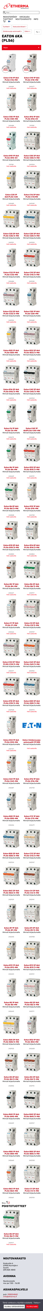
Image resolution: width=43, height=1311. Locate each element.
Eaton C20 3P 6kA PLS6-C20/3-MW (32, 235)
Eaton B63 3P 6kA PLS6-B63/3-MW (11, 892)
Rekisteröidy (10, 17)
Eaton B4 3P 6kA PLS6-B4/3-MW (31, 1078)
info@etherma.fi (10, 1296)
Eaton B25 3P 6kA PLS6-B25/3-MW (11, 1041)
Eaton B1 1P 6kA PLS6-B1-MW (11, 929)
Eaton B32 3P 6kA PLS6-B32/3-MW (32, 351)
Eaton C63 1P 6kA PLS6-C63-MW (11, 780)
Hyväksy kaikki (32, 1306)
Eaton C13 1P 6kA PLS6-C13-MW (31, 817)
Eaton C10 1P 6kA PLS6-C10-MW (31, 79)
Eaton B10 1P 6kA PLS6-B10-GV (11, 157)
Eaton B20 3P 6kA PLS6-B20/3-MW (11, 854)
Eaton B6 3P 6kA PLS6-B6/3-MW (31, 585)
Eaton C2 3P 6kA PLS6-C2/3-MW (31, 624)
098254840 (13, 1294)
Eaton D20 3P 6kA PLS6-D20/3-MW (32, 702)
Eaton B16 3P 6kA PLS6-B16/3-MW (11, 390)
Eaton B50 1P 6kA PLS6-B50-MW (11, 1152)
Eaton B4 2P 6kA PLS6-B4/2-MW (11, 1078)
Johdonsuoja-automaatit (12, 31)
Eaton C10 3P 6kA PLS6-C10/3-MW (32, 273)
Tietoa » (36, 1303)
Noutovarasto (23, 19)
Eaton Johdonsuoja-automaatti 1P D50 (32, 741)
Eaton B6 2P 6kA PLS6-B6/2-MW (11, 507)
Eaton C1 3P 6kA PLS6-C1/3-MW (32, 1190)
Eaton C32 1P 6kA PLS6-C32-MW (11, 273)
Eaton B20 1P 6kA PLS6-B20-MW (11, 817)
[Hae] (21, 12)
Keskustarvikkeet (19, 27)
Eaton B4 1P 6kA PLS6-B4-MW (11, 585)
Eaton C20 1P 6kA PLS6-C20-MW (32, 312)
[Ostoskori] (4, 21)
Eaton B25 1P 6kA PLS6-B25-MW (11, 351)
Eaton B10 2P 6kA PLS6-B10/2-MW (11, 546)
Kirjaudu (25, 17)
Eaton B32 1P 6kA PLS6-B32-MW (32, 1041)
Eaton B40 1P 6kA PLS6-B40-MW (11, 1115)
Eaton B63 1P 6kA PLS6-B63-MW (11, 1190)
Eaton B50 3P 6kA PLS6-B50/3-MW (32, 1152)
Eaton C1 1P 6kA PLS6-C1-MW (11, 624)
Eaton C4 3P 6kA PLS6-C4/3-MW (31, 892)
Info (36, 19)
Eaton (27, 31)
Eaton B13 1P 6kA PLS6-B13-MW (11, 966)
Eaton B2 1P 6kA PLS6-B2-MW (11, 1003)
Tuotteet (8, 19)
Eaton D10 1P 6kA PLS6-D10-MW (31, 507)
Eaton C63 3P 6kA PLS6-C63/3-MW (32, 663)
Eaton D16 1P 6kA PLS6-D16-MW (31, 780)
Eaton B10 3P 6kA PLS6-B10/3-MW (32, 468)
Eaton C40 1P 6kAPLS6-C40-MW (31, 429)
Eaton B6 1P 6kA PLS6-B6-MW (11, 468)
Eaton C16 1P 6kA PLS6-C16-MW (11, 79)
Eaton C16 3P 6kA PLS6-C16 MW (32, 196)
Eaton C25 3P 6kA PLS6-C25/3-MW (11, 235)
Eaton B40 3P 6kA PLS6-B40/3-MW (32, 1115)
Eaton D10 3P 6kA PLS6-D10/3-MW (11, 702)
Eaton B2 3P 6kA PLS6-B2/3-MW (31, 1003)
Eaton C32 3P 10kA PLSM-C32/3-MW (11, 663)
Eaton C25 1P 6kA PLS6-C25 (11, 196)
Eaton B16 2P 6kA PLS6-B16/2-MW (32, 546)
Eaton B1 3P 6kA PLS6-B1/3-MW (32, 929)
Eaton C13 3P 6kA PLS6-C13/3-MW (32, 854)
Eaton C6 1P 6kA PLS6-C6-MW (11, 429)
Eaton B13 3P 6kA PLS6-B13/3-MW (32, 966)
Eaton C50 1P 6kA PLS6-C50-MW (11, 118)
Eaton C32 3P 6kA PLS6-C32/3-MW (11, 312)
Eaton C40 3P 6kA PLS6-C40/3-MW (32, 390)
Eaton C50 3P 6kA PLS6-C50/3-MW (32, 157)
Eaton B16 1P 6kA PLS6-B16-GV (31, 118)
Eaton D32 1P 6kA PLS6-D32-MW (11, 741)
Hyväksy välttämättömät (14, 1306)
